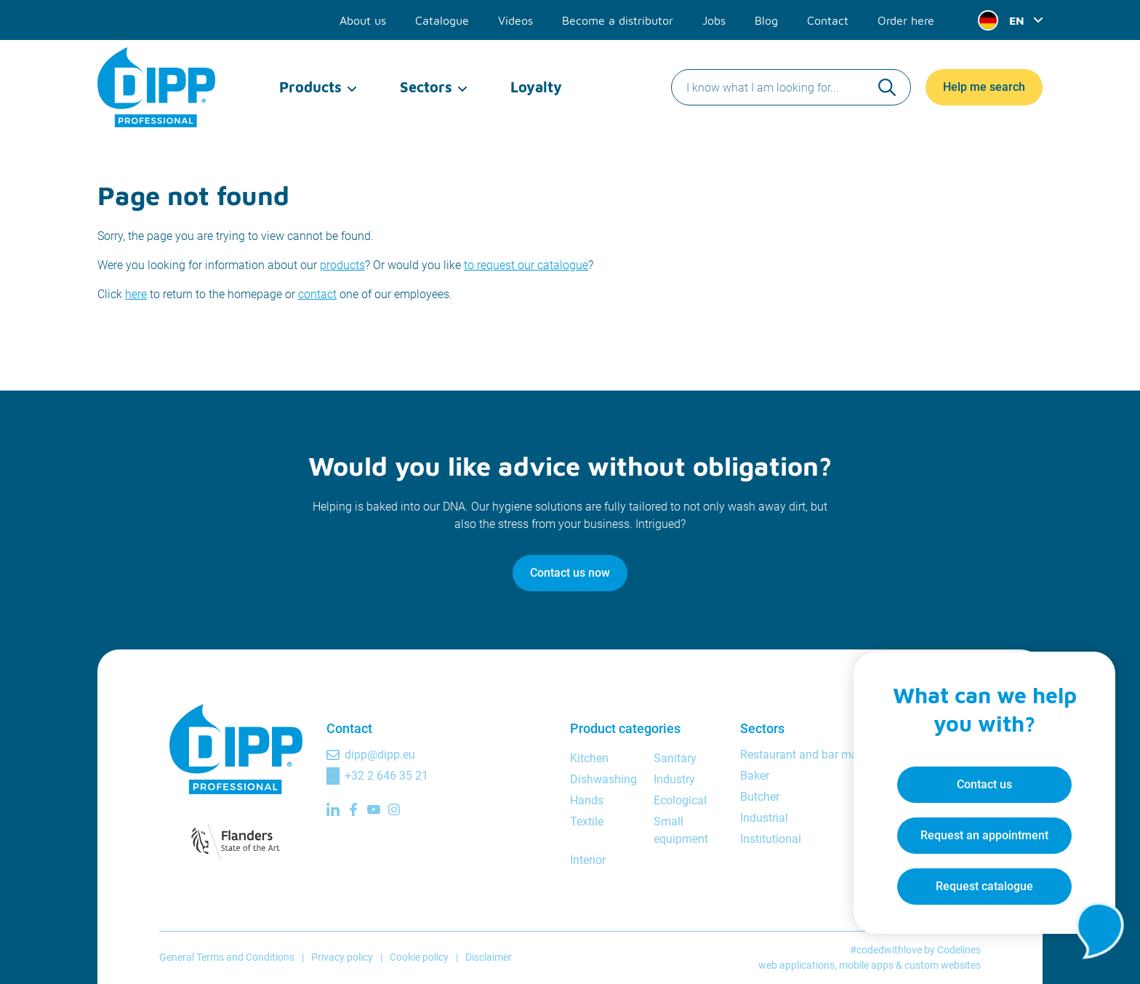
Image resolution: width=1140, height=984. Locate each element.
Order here (906, 20)
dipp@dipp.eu (380, 754)
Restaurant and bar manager (813, 754)
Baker (754, 776)
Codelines (959, 950)
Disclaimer (488, 957)
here (136, 294)
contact (317, 294)
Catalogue (442, 20)
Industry (674, 779)
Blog (766, 20)
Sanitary (675, 758)
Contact (827, 20)
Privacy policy (342, 957)
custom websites (942, 965)
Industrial (764, 818)
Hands (586, 800)
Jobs (714, 20)
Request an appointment (984, 835)
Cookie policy (419, 957)
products (342, 265)
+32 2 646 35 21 (386, 776)
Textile (586, 821)
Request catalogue (984, 886)
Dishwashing (603, 779)
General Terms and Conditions (226, 957)
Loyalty (536, 87)
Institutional (770, 839)
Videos (515, 20)
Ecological (680, 800)
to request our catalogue (526, 265)
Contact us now (570, 573)
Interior (588, 860)
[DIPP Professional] (157, 87)
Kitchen (589, 758)
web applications (796, 965)
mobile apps (866, 965)
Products (310, 87)
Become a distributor (617, 20)
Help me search (984, 87)
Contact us (984, 784)
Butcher (759, 797)
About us (363, 20)
